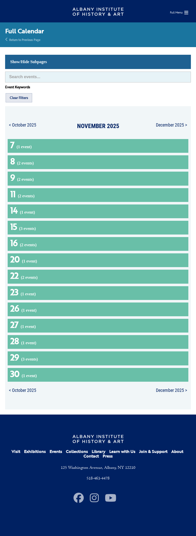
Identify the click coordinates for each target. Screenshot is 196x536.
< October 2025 (22, 125)
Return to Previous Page (24, 39)
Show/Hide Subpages (28, 62)
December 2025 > (171, 125)
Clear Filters (19, 97)
